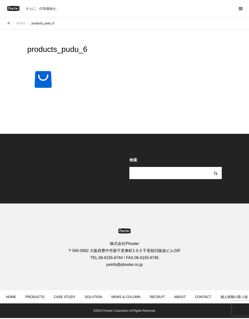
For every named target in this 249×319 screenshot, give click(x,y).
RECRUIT (157, 297)
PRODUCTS (34, 297)
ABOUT (180, 297)
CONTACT (203, 297)
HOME (11, 297)
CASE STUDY (64, 297)
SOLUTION (93, 297)
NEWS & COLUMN (126, 297)
